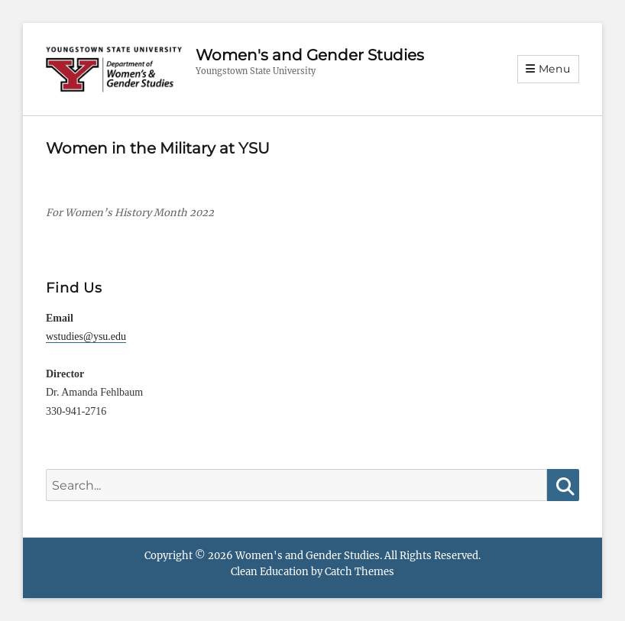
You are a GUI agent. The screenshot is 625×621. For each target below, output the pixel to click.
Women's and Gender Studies (310, 55)
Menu (555, 69)
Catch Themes (359, 571)
